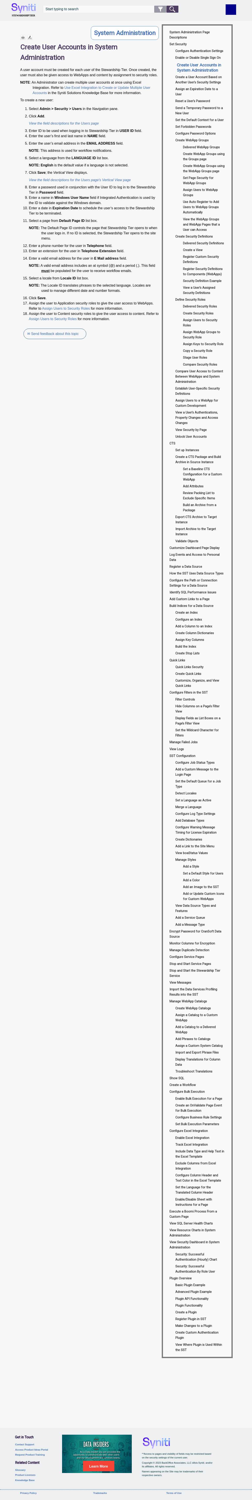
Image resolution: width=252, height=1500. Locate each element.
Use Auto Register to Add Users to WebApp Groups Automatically (201, 207)
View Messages (180, 983)
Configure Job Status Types (195, 763)
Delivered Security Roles (200, 306)
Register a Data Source (185, 567)
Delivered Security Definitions (203, 243)
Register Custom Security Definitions (201, 259)
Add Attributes (193, 486)
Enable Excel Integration (192, 1138)
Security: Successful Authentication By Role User (195, 1269)
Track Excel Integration (191, 1145)
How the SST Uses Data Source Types (196, 573)
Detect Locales (185, 793)
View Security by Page (191, 430)
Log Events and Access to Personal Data (194, 557)
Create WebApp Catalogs (193, 1008)
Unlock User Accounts (191, 437)
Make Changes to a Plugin (193, 1326)
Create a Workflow (182, 1085)
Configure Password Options (195, 133)
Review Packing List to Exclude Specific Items (199, 495)
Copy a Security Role (197, 351)
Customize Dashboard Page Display (194, 548)
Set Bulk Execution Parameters (197, 1124)
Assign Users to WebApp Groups (200, 192)
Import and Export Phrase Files (197, 1052)
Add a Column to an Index (193, 626)
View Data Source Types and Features (195, 908)
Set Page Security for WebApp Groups (198, 180)
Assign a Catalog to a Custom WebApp (196, 1017)
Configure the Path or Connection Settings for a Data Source (193, 583)
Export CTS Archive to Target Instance (196, 519)
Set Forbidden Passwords (193, 127)
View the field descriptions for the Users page (64, 123)
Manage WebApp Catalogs (188, 1001)
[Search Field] (110, 9)
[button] (160, 9)
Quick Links (177, 660)
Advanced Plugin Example (193, 1292)
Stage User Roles (195, 358)
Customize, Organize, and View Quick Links (197, 683)
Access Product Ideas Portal (31, 1449)
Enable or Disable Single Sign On (198, 58)
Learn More (98, 1466)
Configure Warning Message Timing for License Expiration (195, 830)
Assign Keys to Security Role (203, 344)
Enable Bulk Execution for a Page (198, 1099)
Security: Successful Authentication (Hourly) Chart (196, 1257)
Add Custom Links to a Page (189, 599)
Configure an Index (188, 620)
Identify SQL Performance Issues (192, 592)
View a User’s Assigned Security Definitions (199, 290)
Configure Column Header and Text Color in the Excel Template (198, 1178)
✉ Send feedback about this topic (53, 334)
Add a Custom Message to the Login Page (196, 772)
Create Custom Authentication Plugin (196, 1335)
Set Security (178, 44)
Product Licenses (25, 1475)
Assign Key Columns (189, 640)
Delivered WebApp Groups (201, 147)
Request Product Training (30, 1454)
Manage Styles (185, 860)
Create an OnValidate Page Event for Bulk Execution (198, 1108)
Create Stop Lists (187, 653)
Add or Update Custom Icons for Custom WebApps (203, 896)
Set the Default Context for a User (199, 120)
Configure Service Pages (186, 957)
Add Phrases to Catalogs (192, 1039)
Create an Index (186, 613)
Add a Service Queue (190, 918)
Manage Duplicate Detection (189, 950)
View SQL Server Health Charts (191, 1223)
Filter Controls (185, 699)
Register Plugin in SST (190, 1319)
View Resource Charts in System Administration (192, 1232)
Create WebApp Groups (192, 140)
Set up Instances (187, 450)
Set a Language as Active (193, 800)
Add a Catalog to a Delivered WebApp (195, 1029)
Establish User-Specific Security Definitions (197, 391)
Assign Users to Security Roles (66, 308)
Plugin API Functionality (191, 1299)
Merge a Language (188, 807)
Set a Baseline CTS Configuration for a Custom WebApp (202, 474)
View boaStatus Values (191, 853)
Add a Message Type (190, 925)
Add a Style (191, 866)
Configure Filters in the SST (188, 692)
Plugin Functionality (189, 1305)
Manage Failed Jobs (183, 742)
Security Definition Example (202, 281)
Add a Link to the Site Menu (194, 846)
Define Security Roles (190, 300)
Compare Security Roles (200, 365)
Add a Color (191, 880)
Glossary (20, 1470)
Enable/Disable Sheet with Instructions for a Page (193, 1202)
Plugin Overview (180, 1278)
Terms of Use (174, 1493)
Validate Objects (186, 541)
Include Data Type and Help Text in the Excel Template (199, 1154)
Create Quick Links (188, 674)
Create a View (193, 250)
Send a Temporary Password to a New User (199, 110)
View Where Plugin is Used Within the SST (198, 1347)
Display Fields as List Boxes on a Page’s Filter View (197, 720)
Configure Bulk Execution (187, 1092)
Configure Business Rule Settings (198, 1117)
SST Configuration (182, 756)
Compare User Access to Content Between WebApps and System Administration (199, 377)
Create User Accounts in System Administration (199, 67)
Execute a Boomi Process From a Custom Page (193, 1214)
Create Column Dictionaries (194, 633)
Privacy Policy (28, 1493)
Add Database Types (189, 821)
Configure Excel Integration (188, 1131)
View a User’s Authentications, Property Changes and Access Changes (196, 418)
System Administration (125, 33)
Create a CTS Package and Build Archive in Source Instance (198, 459)
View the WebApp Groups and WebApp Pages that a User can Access (201, 225)
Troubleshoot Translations (193, 1071)
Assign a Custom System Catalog (199, 1046)
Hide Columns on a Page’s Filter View (197, 708)
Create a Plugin (186, 1312)
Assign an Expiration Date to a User (196, 91)
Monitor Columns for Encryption (192, 943)
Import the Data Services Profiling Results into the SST (193, 992)
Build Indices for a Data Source (191, 606)
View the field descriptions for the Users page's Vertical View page (80, 180)
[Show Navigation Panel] (231, 9)
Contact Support (24, 1444)
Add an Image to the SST (201, 887)
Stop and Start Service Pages (190, 964)
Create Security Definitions (194, 236)
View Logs (176, 749)
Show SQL (176, 1078)
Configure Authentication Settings (199, 51)
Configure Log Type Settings (195, 814)
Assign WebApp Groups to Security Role (201, 334)
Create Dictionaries (188, 839)
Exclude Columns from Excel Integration (195, 1166)
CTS (172, 443)
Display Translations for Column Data (197, 1062)
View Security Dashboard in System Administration (194, 1244)
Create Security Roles (198, 313)
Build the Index (185, 647)
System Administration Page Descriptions (189, 34)
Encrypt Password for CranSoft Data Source (195, 934)
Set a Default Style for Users (203, 873)
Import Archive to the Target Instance (195, 531)
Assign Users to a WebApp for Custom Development (196, 403)
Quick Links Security (189, 667)
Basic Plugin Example (190, 1285)
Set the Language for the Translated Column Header (194, 1190)
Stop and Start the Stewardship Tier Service (194, 973)
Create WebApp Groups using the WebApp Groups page (204, 168)
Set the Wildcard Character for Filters (197, 732)
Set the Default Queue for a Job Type (198, 784)
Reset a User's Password (192, 101)
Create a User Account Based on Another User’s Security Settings (198, 79)
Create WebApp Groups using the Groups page (204, 156)
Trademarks (100, 1493)
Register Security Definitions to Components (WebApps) (203, 271)
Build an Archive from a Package (199, 507)
